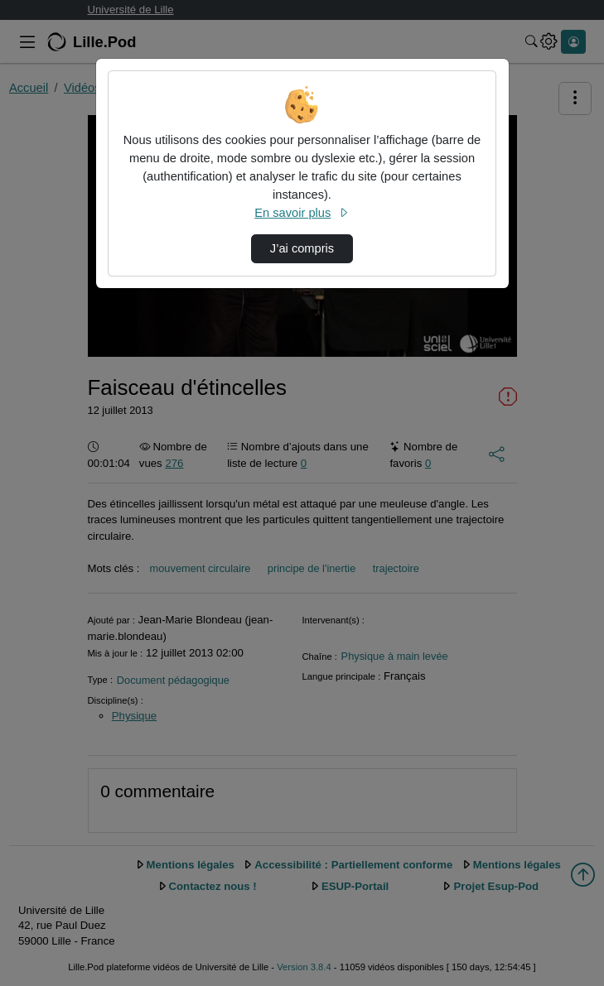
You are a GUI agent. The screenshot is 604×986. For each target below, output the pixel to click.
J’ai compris (302, 248)
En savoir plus (301, 213)
